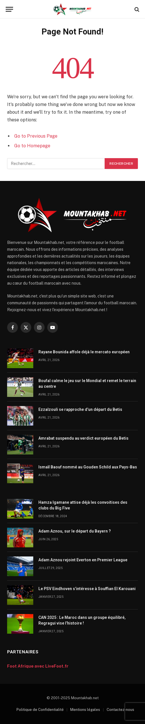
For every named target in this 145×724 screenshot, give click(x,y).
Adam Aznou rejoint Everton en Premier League (82, 560)
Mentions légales (85, 709)
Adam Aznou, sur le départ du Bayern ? (74, 531)
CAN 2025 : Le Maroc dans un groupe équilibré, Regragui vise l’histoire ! (82, 620)
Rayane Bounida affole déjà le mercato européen (84, 352)
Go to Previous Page (35, 136)
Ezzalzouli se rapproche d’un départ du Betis (80, 409)
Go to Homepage (32, 145)
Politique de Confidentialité (40, 709)
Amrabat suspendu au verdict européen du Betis (83, 438)
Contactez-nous (120, 709)
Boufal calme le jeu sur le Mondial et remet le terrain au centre (87, 383)
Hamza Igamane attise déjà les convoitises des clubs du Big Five (82, 505)
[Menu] (9, 9)
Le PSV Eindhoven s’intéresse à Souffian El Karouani (87, 588)
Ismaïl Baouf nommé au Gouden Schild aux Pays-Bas (87, 467)
